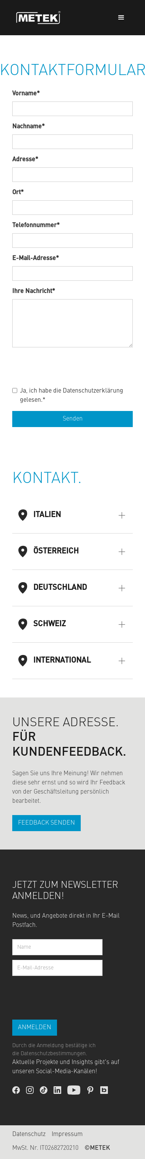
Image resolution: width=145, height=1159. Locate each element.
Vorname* (26, 94)
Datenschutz (29, 1134)
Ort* (18, 193)
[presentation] (70, 365)
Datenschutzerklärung (93, 391)
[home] (36, 18)
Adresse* (25, 160)
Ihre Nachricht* (33, 291)
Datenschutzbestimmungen (53, 1053)
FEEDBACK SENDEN (46, 823)
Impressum (67, 1134)
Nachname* (28, 127)
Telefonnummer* (36, 226)
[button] (121, 17)
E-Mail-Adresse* (35, 258)
